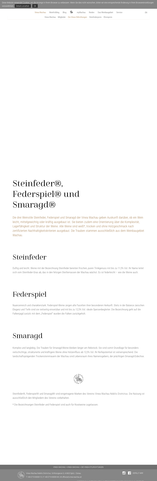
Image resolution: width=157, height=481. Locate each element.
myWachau (81, 12)
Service (128, 12)
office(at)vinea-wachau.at (72, 477)
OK (35, 6)
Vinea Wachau (32, 12)
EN (152, 12)
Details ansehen (22, 6)
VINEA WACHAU (59, 467)
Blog (62, 12)
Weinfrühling (49, 12)
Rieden (94, 12)
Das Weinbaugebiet (111, 12)
